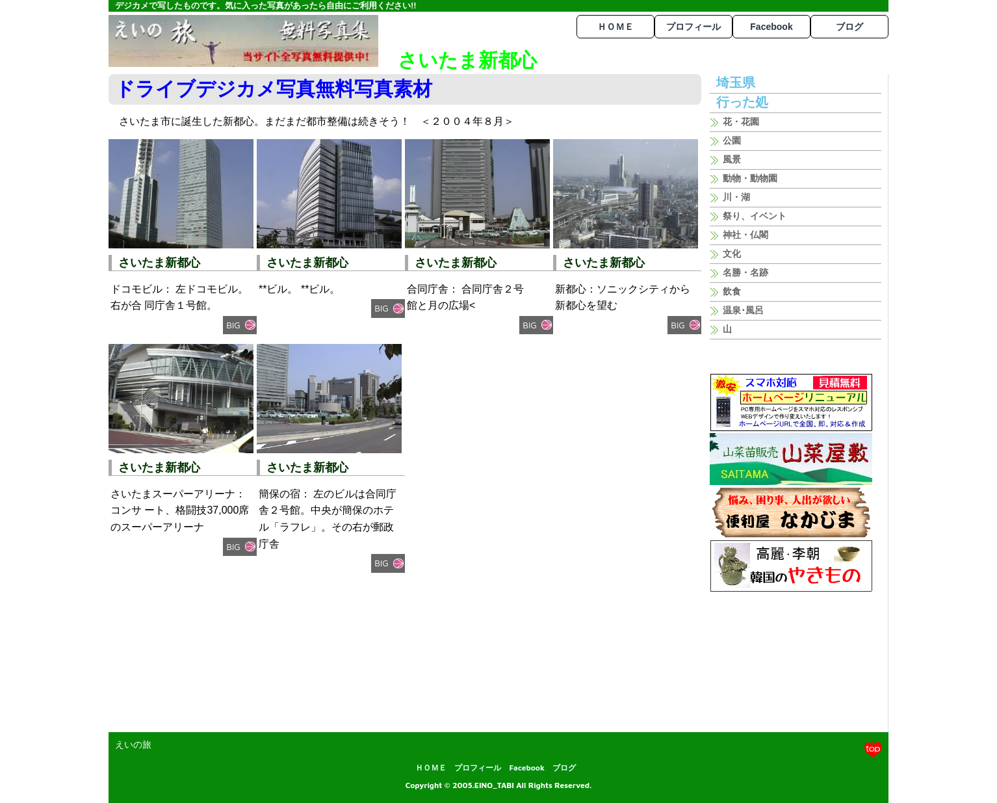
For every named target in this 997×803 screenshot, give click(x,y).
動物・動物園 (750, 178)
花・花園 (741, 121)
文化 (732, 253)
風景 (732, 159)
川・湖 (736, 197)
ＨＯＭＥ (615, 26)
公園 (732, 140)
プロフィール (693, 26)
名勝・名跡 (745, 272)
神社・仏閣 (745, 235)
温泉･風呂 (743, 310)
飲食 (732, 291)
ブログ (849, 26)
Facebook (771, 26)
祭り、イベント (754, 216)
